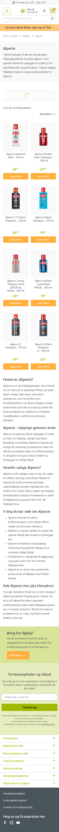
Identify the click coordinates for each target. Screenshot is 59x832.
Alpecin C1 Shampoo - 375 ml (15, 346)
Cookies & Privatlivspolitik (18, 807)
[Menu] (7, 11)
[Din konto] (44, 11)
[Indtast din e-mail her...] (29, 697)
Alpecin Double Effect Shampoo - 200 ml (43, 157)
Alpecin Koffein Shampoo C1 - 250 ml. (43, 348)
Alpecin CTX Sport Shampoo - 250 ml (15, 219)
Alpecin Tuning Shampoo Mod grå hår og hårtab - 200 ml (15, 285)
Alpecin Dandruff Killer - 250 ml (15, 155)
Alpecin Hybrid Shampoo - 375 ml (43, 219)
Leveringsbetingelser (15, 800)
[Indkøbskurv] (52, 11)
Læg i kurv (15, 176)
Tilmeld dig (29, 707)
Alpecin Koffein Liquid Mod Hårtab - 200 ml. (43, 284)
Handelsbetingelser (14, 793)
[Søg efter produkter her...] (26, 18)
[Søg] (52, 18)
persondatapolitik (48, 724)
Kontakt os (18, 655)
